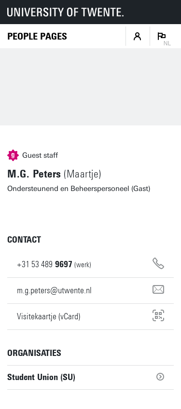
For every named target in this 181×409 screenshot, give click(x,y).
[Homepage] (37, 36)
